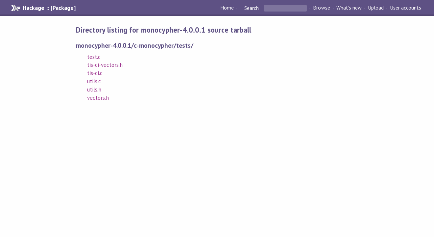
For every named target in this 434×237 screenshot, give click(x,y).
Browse (321, 8)
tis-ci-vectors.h (105, 64)
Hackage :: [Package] (49, 8)
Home (227, 8)
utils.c (94, 81)
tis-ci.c (95, 73)
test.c (94, 57)
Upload (376, 8)
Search (251, 8)
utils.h (94, 89)
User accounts (405, 8)
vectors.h (98, 97)
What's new (349, 8)
